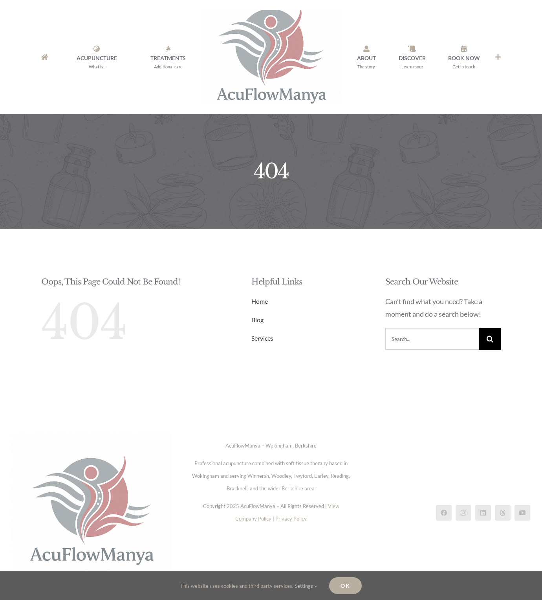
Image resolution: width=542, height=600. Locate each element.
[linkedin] (483, 513)
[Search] (490, 339)
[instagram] (463, 513)
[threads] (503, 513)
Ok (345, 585)
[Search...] (432, 339)
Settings (306, 586)
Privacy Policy (291, 519)
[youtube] (522, 513)
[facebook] (444, 513)
